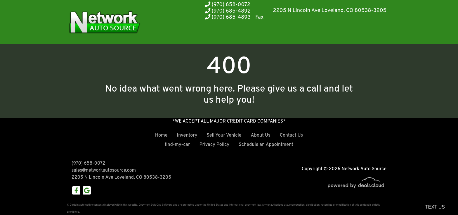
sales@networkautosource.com (104, 170)
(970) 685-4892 (228, 11)
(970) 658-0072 (227, 4)
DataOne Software (161, 205)
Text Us (435, 206)
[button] (299, 33)
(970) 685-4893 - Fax (234, 17)
